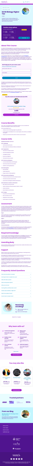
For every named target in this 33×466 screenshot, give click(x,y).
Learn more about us (16, 354)
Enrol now (24, 37)
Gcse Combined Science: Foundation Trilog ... (27, 378)
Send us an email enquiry (22, 311)
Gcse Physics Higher (16, 377)
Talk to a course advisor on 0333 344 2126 (23, 310)
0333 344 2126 (21, 462)
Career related (5, 427)
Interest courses (6, 429)
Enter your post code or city (6, 68)
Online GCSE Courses (5, 7)
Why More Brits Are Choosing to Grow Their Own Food (10, 414)
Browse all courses (16, 390)
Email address (4, 72)
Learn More (16, 114)
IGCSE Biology (11, 227)
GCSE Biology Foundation (14, 92)
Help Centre (26, 462)
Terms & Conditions (17, 462)
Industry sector (5, 425)
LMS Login (28, 462)
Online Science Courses (6, 9)
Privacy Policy (24, 462)
